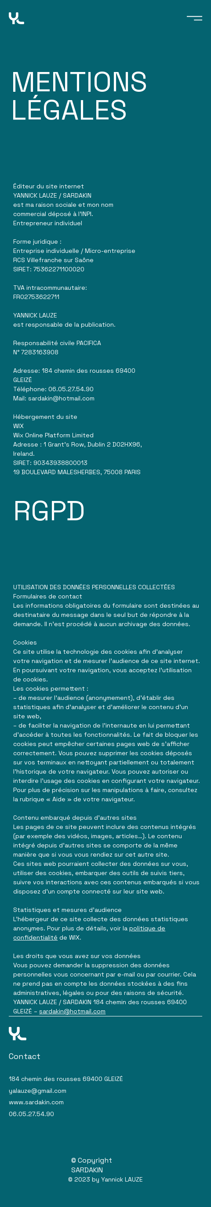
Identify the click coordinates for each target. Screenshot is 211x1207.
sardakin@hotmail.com (72, 1011)
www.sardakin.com (36, 1102)
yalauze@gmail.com (37, 1091)
